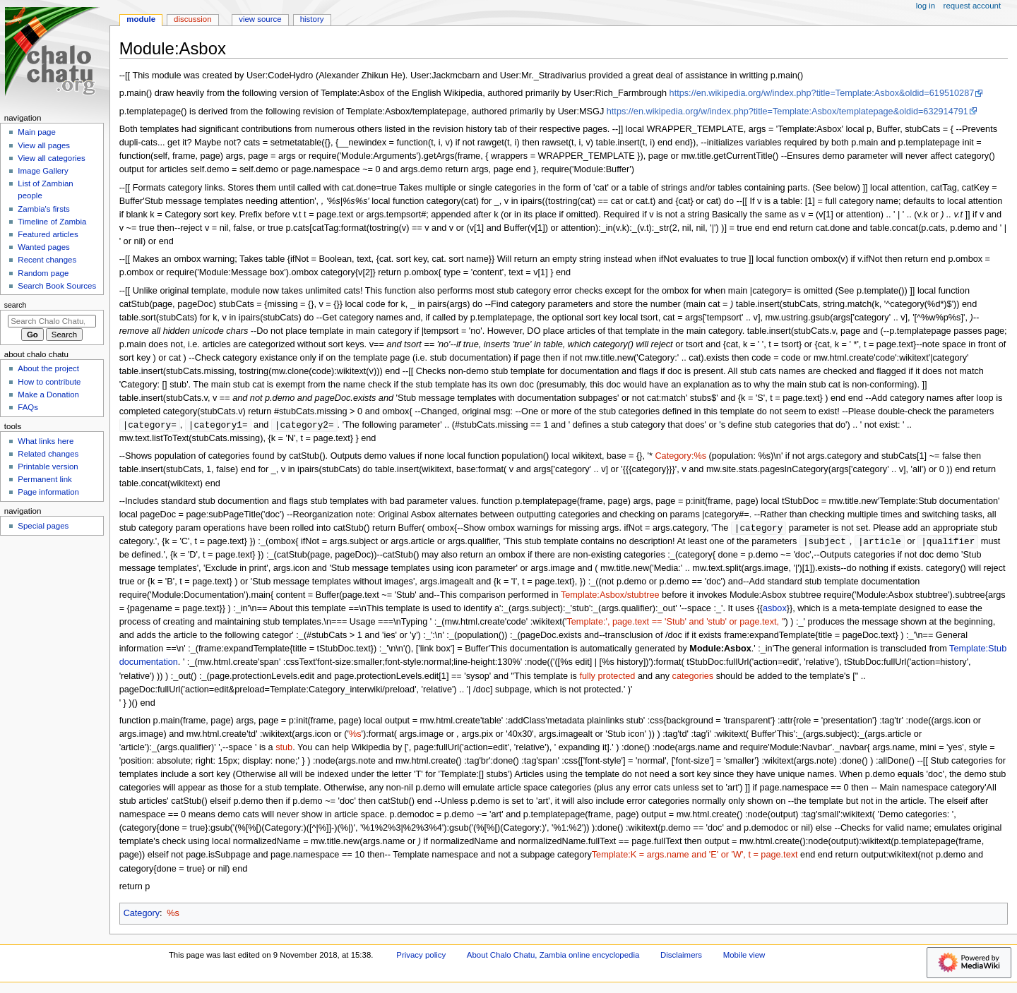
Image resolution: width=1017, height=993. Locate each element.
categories (693, 678)
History (312, 19)
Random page (43, 273)
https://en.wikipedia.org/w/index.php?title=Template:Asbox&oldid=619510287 (822, 93)
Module (140, 19)
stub (283, 749)
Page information (48, 492)
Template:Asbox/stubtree (610, 597)
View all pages (44, 145)
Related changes (48, 454)
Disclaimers (681, 957)
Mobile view (744, 957)
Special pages (43, 526)
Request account (972, 5)
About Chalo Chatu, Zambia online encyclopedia (553, 957)
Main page (37, 132)
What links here (45, 441)
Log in (925, 5)
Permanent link (44, 479)
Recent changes (47, 259)
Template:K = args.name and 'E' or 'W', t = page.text (695, 857)
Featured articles (48, 234)
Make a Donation (48, 394)
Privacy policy (421, 957)
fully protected (607, 678)
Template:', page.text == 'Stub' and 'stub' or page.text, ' (674, 624)
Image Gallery (43, 171)
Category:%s (680, 457)
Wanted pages (43, 247)
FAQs (28, 407)
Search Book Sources (57, 286)
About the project (48, 368)
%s (173, 915)
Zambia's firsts (43, 209)
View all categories (51, 158)
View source (260, 19)
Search (15, 305)
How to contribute (49, 382)
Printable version (48, 466)
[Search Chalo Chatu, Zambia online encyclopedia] (52, 321)
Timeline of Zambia (52, 221)
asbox (775, 610)
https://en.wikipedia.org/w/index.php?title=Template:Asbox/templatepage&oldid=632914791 (787, 111)
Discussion (192, 19)
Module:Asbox (720, 651)
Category (142, 915)
